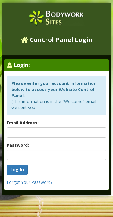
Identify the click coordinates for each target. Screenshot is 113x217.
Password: (18, 145)
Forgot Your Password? (29, 182)
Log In (17, 169)
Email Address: (23, 123)
